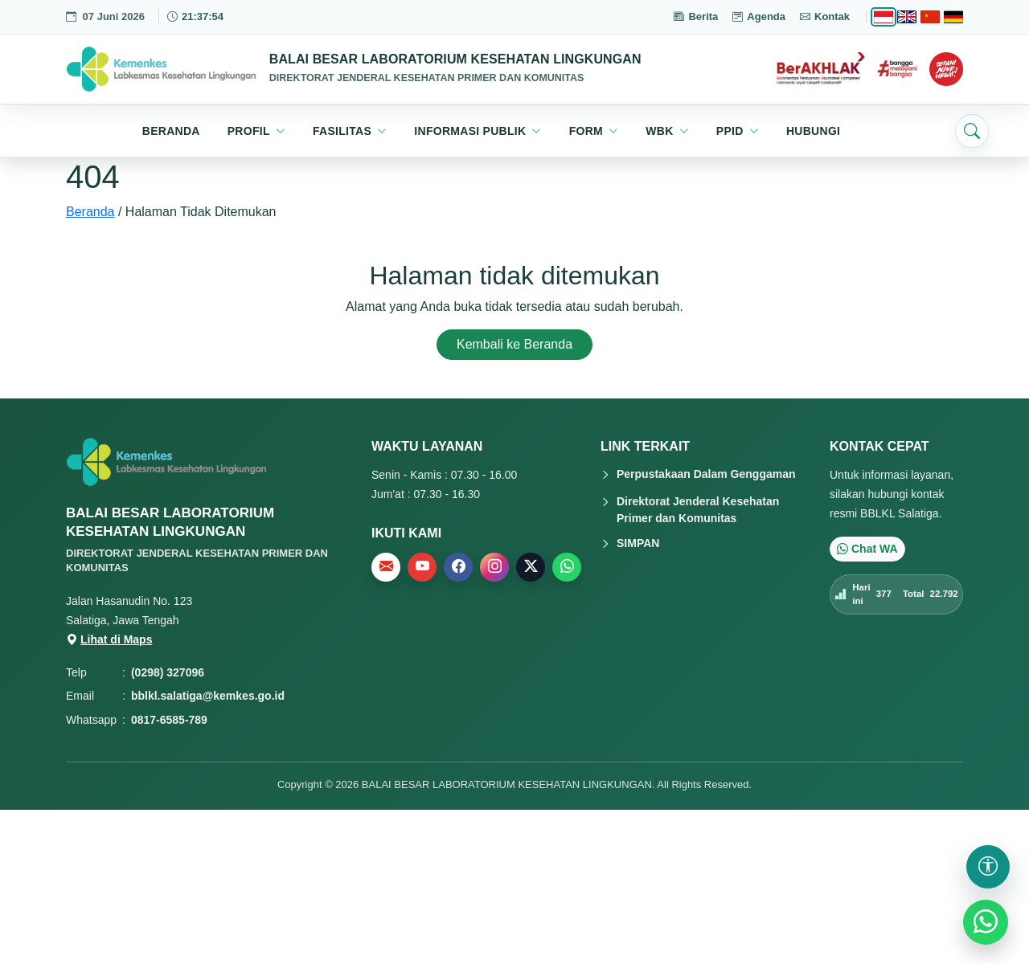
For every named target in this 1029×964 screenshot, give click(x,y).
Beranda (90, 212)
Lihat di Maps (109, 639)
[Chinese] (930, 16)
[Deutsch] (953, 16)
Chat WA (867, 548)
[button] (256, 131)
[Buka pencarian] (972, 131)
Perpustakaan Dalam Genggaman (706, 474)
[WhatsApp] (985, 922)
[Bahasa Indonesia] (883, 16)
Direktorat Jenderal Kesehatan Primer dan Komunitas (698, 510)
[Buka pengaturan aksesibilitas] (988, 866)
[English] (906, 16)
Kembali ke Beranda (514, 344)
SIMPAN (638, 543)
